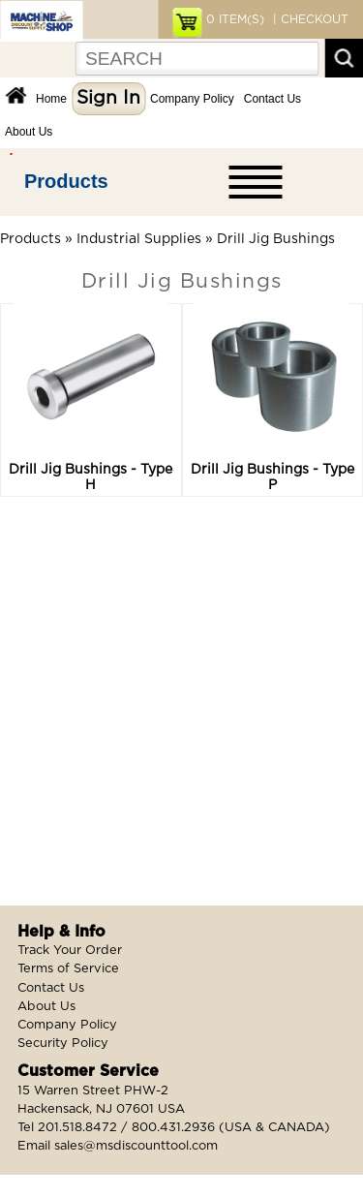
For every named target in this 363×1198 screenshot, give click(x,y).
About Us (28, 131)
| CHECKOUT (308, 19)
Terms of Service (68, 969)
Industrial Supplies (138, 239)
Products (66, 181)
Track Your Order (69, 950)
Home (51, 99)
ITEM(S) (235, 19)
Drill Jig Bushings (276, 239)
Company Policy (192, 99)
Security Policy (62, 1043)
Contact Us (272, 99)
